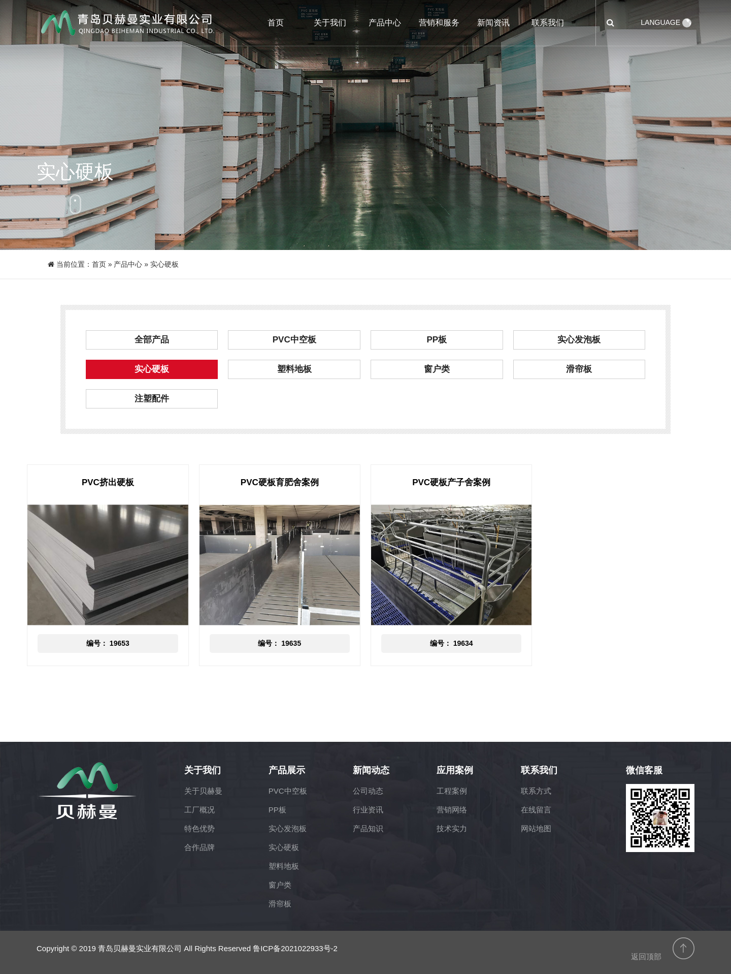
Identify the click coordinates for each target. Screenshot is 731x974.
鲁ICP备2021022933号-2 (295, 948)
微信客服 (644, 770)
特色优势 (199, 828)
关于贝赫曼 (203, 791)
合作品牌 (199, 847)
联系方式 (536, 791)
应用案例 (455, 770)
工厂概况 (199, 809)
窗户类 (437, 369)
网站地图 (536, 828)
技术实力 (452, 828)
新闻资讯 (493, 22)
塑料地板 (294, 369)
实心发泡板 (579, 339)
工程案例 (452, 791)
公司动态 (368, 791)
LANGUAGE (666, 22)
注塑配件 (152, 398)
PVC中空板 (294, 339)
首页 (276, 22)
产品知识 (368, 828)
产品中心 (385, 22)
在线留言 (536, 809)
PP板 (436, 339)
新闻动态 (371, 770)
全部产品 (152, 339)
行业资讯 (368, 809)
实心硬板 (152, 369)
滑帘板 (579, 369)
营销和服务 (439, 22)
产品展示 (287, 770)
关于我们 (330, 22)
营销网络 (452, 809)
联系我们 (547, 22)
